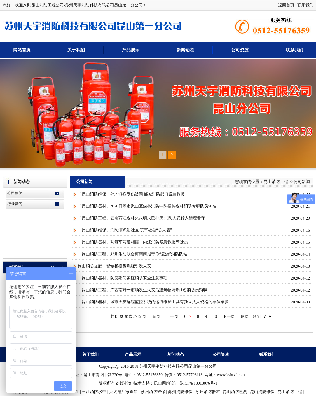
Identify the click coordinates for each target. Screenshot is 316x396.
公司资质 (240, 50)
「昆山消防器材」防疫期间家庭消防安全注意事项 (122, 278)
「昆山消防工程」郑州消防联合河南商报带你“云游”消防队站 (132, 254)
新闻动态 (185, 50)
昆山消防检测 (235, 392)
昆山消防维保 (262, 392)
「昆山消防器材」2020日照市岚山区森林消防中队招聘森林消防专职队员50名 (147, 206)
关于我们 (76, 50)
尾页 (245, 316)
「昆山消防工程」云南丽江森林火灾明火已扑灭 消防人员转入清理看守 (141, 218)
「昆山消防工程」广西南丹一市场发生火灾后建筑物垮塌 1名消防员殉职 (142, 290)
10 (215, 316)
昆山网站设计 (166, 383)
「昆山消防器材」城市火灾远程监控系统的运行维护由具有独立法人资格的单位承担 (153, 302)
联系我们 (305, 5)
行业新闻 (14, 204)
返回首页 (286, 5)
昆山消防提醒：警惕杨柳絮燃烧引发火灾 (114, 266)
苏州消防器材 (207, 392)
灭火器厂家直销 (123, 392)
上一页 (172, 316)
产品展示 (130, 50)
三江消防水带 (94, 392)
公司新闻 (14, 193)
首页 (156, 316)
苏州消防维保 (153, 392)
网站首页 (22, 50)
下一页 (229, 316)
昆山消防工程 (275, 181)
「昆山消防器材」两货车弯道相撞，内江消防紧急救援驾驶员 (133, 242)
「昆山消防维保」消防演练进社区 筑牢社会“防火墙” (125, 230)
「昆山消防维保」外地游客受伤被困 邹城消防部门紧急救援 (131, 194)
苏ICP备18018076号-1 (198, 383)
